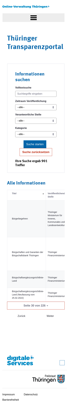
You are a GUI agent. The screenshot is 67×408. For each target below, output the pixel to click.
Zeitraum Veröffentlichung (30, 101)
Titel (14, 193)
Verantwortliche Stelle (28, 114)
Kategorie (21, 128)
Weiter (50, 316)
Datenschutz (31, 394)
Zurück (21, 316)
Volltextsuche (23, 87)
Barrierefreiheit (10, 399)
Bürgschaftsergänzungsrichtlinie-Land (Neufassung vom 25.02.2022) (28, 294)
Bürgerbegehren (20, 218)
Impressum (8, 394)
